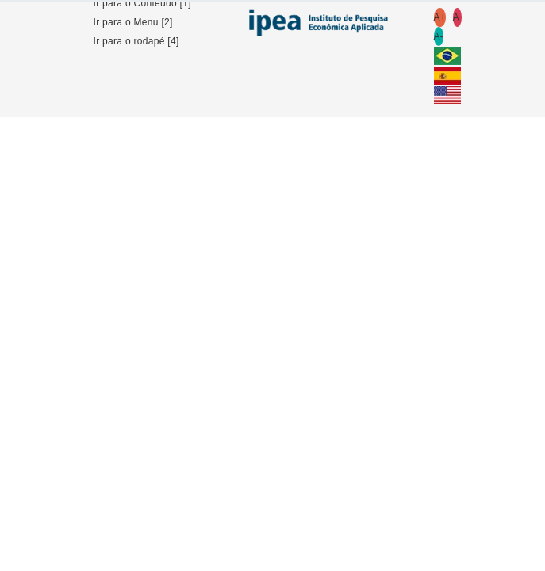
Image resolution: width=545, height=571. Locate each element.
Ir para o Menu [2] (133, 22)
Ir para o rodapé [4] (136, 41)
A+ (440, 17)
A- (439, 36)
